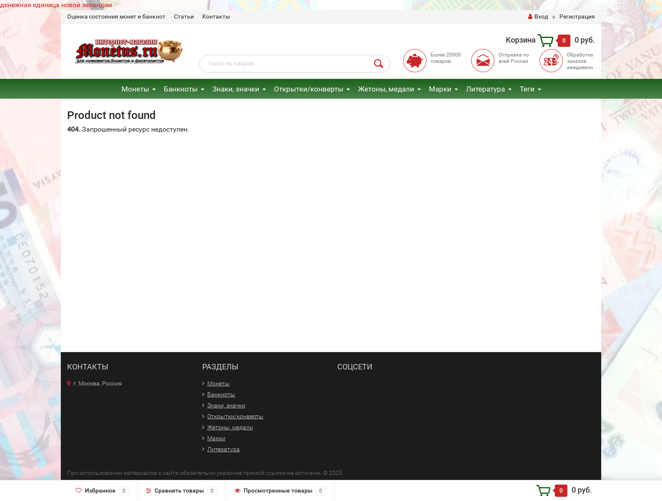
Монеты (135, 89)
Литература (485, 89)
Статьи (184, 16)
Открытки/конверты (308, 89)
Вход (538, 16)
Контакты (216, 16)
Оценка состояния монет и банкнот (116, 16)
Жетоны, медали (386, 89)
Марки (440, 89)
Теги (527, 89)
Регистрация (577, 16)
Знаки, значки (235, 89)
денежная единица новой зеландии (56, 5)
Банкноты (181, 89)
